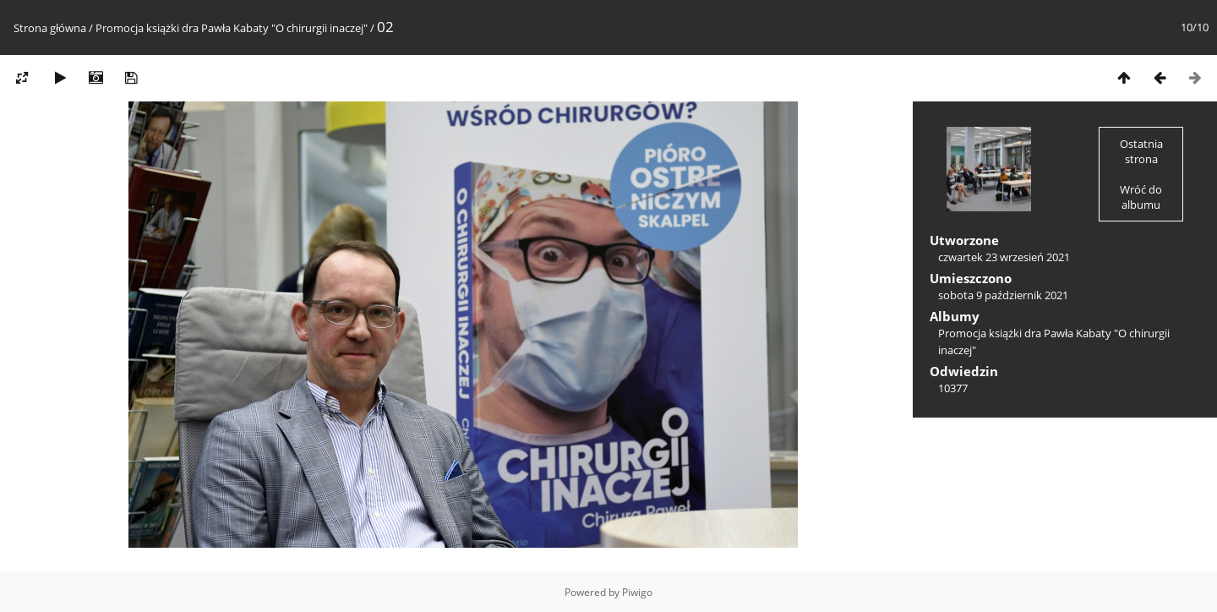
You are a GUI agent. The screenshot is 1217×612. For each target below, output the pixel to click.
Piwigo (637, 592)
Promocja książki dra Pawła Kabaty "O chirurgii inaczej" (232, 28)
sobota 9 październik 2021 (1003, 295)
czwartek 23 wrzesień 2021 (1004, 257)
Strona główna (50, 28)
